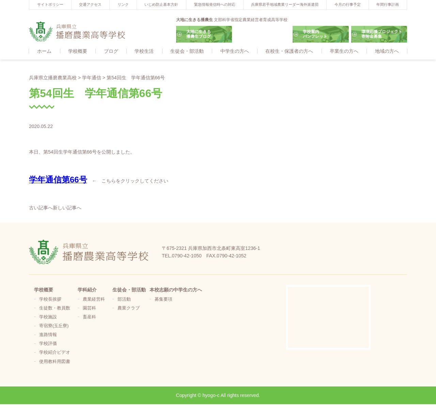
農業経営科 (94, 299)
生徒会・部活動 (187, 51)
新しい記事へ (67, 208)
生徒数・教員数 (54, 308)
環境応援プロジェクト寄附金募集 (381, 34)
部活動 (124, 299)
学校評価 (48, 343)
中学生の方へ (234, 51)
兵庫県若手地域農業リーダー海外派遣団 (284, 4)
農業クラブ (129, 308)
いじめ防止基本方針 (161, 4)
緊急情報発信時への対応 (214, 4)
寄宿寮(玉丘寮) (53, 326)
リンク (123, 4)
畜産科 (89, 317)
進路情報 (48, 335)
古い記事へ (41, 208)
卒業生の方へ (344, 51)
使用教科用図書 (54, 362)
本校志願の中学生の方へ (176, 290)
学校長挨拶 (50, 299)
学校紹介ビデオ (54, 352)
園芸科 (89, 308)
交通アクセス (90, 4)
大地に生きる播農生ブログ (198, 34)
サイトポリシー (50, 4)
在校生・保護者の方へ (289, 51)
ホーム (44, 51)
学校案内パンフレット (315, 34)
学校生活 (144, 51)
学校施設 (48, 317)
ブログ (111, 51)
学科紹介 (87, 290)
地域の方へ (387, 51)
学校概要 (77, 51)
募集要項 (163, 299)
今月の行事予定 (347, 4)
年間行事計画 (387, 4)
